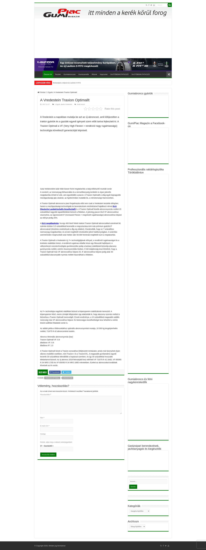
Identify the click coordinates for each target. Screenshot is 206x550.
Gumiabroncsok (70, 74)
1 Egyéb (49, 92)
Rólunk (94, 74)
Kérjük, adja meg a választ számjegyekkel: (56, 442)
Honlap (43, 434)
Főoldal (39, 74)
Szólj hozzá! (81, 104)
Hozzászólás (45, 394)
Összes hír (48, 74)
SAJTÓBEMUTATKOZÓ (119, 74)
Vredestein (67, 378)
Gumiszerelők (83, 74)
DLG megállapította (50, 223)
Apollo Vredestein (66, 104)
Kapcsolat (103, 74)
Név (42, 418)
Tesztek (58, 74)
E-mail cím (44, 426)
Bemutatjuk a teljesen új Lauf (63, 83)
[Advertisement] (103, 38)
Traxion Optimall (52, 378)
